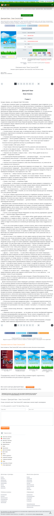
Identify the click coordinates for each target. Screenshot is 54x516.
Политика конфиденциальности (33, 505)
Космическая (29, 481)
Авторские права (26, 15)
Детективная (29, 480)
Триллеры (3, 486)
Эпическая (29, 489)
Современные (4, 500)
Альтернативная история (33, 41)
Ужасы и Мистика (30, 486)
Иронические (3, 480)
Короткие (3, 496)
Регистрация (49, 1)
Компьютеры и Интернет (7, 463)
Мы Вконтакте (26, 28)
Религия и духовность (7, 455)
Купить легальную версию (40, 50)
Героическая (29, 478)
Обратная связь (30, 507)
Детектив (3, 478)
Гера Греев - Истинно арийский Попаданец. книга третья (47, 371)
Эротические (3, 502)
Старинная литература (7, 459)
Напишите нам (44, 59)
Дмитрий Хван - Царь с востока (33, 371)
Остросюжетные (4, 499)
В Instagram (32, 25)
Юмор (4, 461)
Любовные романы (6, 438)
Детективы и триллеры (7, 440)
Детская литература (6, 449)
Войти (42, 1)
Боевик (2, 477)
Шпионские (3, 487)
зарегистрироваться (15, 394)
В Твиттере (20, 25)
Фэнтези (28, 487)
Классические (4, 483)
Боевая (28, 477)
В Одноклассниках (44, 25)
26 (38, 83)
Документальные (6, 444)
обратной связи (39, 514)
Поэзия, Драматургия (7, 464)
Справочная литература (7, 457)
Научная (28, 483)
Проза (4, 446)
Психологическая (30, 484)
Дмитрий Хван (31, 35)
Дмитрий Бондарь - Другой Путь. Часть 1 (7, 371)
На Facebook (9, 25)
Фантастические (4, 497)
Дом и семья (5, 451)
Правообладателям (31, 504)
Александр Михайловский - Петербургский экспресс (20, 371)
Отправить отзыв (5, 428)
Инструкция (47, 62)
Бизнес (4, 453)
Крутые (2, 484)
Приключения (5, 448)
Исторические (4, 481)
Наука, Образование (7, 442)
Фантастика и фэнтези (7, 436)
